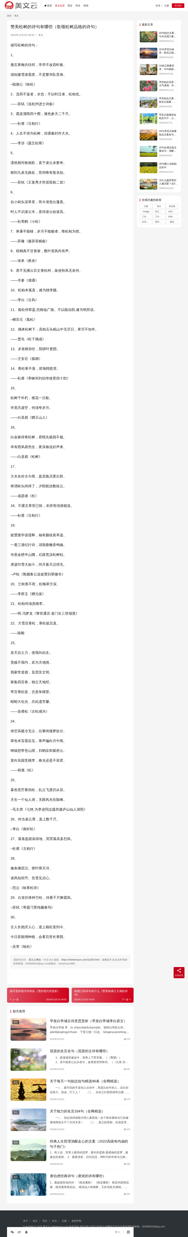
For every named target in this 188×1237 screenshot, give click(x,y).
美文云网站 (35, 959)
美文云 (46, 1226)
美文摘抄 (159, 211)
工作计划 (146, 216)
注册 (166, 5)
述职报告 (159, 222)
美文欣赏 (60, 5)
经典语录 (172, 216)
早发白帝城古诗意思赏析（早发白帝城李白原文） (88, 1021)
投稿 (178, 5)
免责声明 (76, 1221)
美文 (40, 35)
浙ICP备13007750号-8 (92, 1226)
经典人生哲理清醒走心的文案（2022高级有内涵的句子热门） (89, 1143)
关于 (25, 1221)
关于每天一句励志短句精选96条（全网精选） (85, 1081)
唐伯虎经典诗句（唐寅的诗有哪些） (78, 1176)
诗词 (85, 5)
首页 (48, 5)
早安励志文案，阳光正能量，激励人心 (167, 102)
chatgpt (146, 211)
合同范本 (172, 211)
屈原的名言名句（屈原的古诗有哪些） (80, 1051)
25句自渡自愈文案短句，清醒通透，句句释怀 (168, 151)
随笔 (172, 222)
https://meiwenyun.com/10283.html (80, 959)
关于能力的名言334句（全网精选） (77, 1111)
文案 (146, 206)
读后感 (172, 206)
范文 (70, 5)
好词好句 (146, 222)
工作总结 (159, 216)
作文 (77, 5)
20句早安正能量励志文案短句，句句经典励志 (168, 134)
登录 (158, 5)
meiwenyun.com (60, 1226)
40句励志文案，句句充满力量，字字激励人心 (168, 36)
